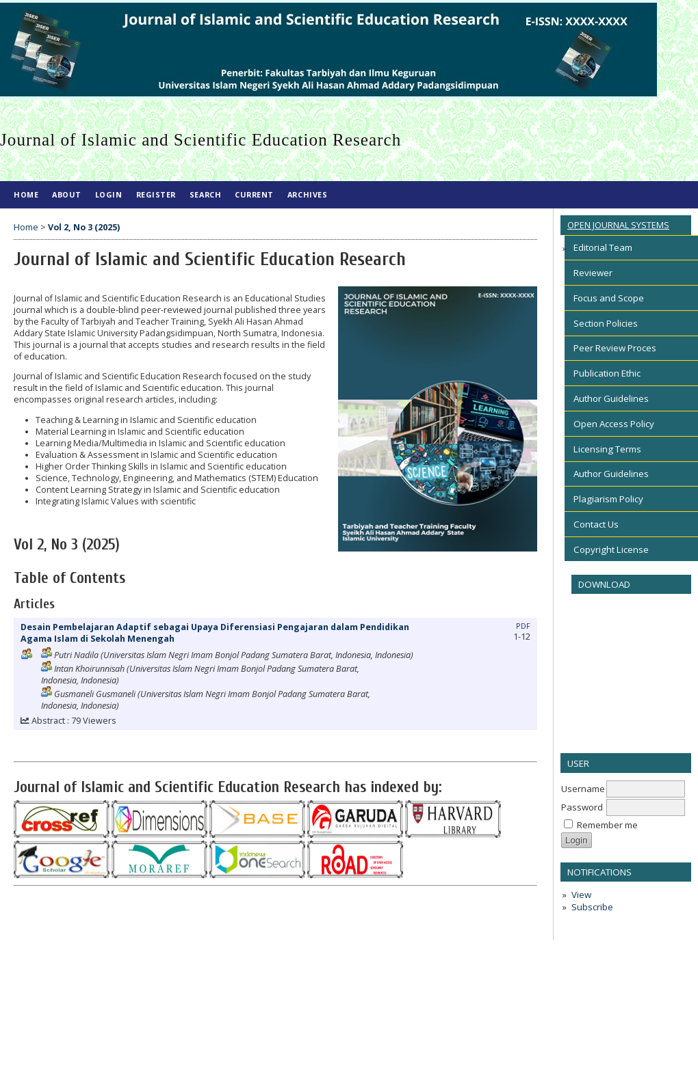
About (66, 194)
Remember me (607, 825)
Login (108, 194)
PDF (523, 626)
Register (156, 194)
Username (583, 789)
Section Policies (605, 323)
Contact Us (596, 524)
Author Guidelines (611, 398)
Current (254, 194)
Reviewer (592, 273)
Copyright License (611, 549)
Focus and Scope (608, 298)
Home (26, 194)
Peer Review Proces (614, 348)
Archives (307, 194)
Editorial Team (602, 247)
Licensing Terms (607, 449)
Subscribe (592, 907)
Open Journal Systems (618, 225)
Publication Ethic (607, 373)
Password (582, 807)
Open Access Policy (613, 424)
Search (205, 194)
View (581, 894)
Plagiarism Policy (608, 499)
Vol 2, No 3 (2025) (84, 227)
